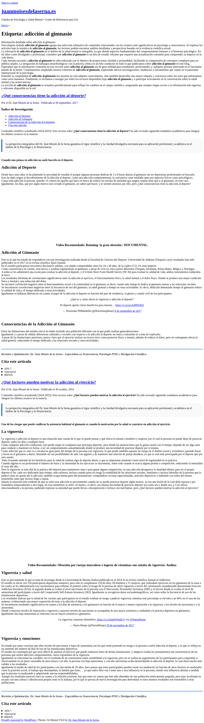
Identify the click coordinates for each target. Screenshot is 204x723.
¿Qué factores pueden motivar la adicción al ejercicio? (48, 382)
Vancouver (10, 371)
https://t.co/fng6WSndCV (111, 619)
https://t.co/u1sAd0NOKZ (129, 305)
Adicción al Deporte (19, 115)
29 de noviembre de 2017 (120, 625)
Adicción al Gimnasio (20, 119)
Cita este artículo (17, 125)
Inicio (4, 25)
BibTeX (8, 374)
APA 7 (7, 368)
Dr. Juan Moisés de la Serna (83, 720)
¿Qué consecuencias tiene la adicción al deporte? (43, 95)
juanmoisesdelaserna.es (28, 11)
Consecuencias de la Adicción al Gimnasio (31, 122)
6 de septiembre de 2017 (128, 310)
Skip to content (9, 2)
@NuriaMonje (138, 619)
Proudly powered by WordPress (19, 720)
